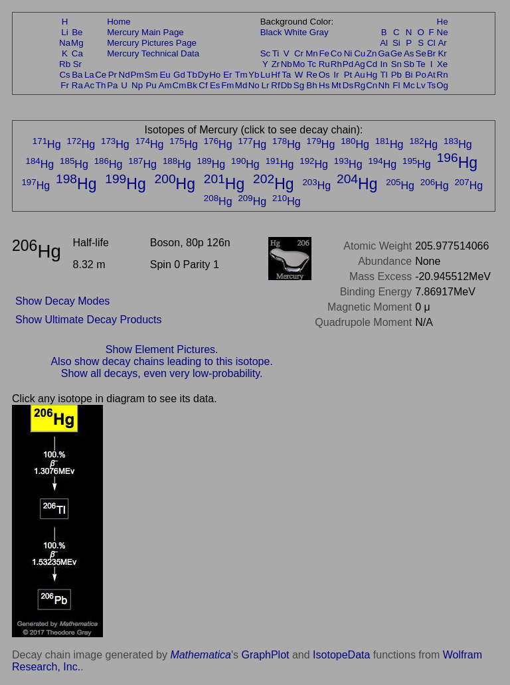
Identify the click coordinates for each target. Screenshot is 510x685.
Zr (276, 64)
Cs (64, 75)
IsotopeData (341, 654)
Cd (371, 64)
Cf (203, 85)
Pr (112, 75)
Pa (112, 85)
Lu (265, 75)
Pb (396, 75)
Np (137, 85)
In (384, 64)
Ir (336, 75)
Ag (359, 64)
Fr (64, 85)
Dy (203, 75)
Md (241, 85)
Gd (179, 75)
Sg (299, 85)
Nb (286, 64)
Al (384, 43)
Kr (442, 53)
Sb (409, 64)
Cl (431, 43)
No (254, 85)
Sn (396, 64)
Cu (359, 53)
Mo (299, 64)
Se (421, 53)
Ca (77, 53)
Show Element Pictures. (162, 349)
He (442, 22)
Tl (384, 75)
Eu (164, 75)
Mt (336, 85)
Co (336, 53)
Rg (359, 85)
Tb (192, 75)
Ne (442, 32)
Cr (298, 53)
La (89, 75)
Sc (265, 53)
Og (442, 85)
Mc (409, 85)
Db (286, 85)
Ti (276, 53)
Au (359, 75)
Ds (348, 85)
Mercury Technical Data (153, 53)
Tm (240, 75)
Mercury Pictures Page (152, 43)
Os (324, 75)
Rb (64, 64)
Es (215, 85)
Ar (442, 43)
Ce (100, 75)
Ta (286, 75)
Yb (253, 75)
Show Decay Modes (62, 301)
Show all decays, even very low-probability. (162, 373)
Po (421, 75)
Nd (124, 75)
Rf (275, 85)
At (431, 75)
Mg (77, 43)
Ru (324, 64)
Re (311, 75)
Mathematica (200, 654)
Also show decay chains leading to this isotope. (161, 361)
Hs (324, 85)
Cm (180, 85)
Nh (384, 85)
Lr (266, 85)
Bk (192, 85)
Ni (348, 53)
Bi (409, 75)
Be (77, 32)
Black (271, 32)
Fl (396, 85)
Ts (431, 85)
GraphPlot (265, 654)
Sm (151, 75)
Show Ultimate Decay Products (88, 319)
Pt (348, 75)
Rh (336, 64)
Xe (442, 64)
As (409, 53)
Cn (371, 85)
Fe (324, 53)
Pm (137, 75)
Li (64, 32)
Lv (421, 85)
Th (101, 85)
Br (431, 53)
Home (119, 22)
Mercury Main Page (145, 32)
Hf (275, 75)
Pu (150, 85)
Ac (89, 85)
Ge (396, 53)
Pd (348, 64)
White (295, 32)
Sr (77, 64)
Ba (77, 75)
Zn (372, 53)
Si (396, 43)
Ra (77, 85)
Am (165, 85)
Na (64, 43)
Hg (371, 75)
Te (421, 64)
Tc (311, 64)
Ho (214, 75)
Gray (319, 32)
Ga (384, 53)
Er (227, 75)
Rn (442, 75)
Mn (311, 53)
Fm (227, 85)
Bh (311, 85)
